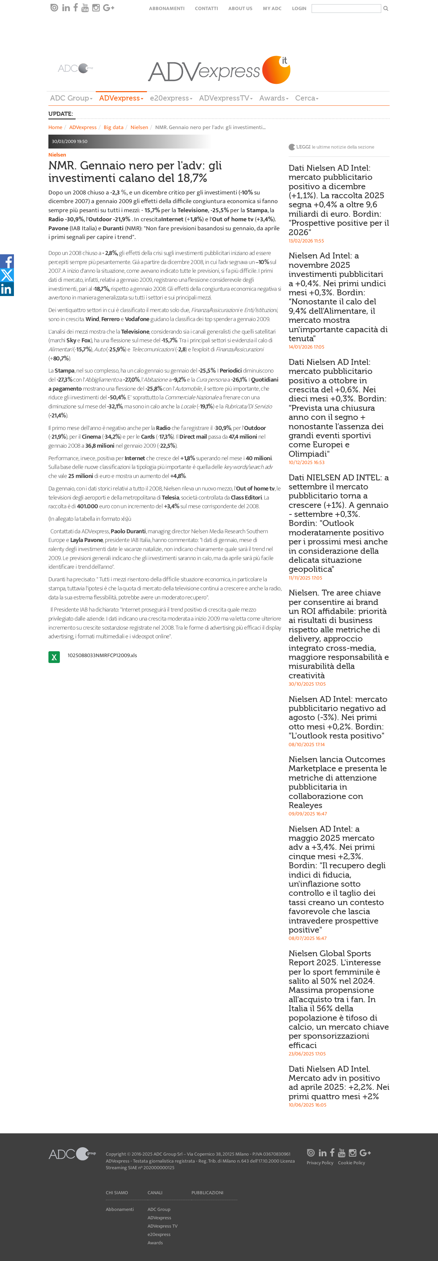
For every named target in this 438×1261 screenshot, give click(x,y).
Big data (114, 127)
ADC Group (71, 98)
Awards (274, 98)
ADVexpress (121, 98)
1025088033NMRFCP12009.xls (102, 655)
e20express (171, 98)
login (299, 8)
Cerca (307, 98)
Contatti (206, 8)
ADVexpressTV (226, 98)
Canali (155, 1193)
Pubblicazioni (207, 1193)
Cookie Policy (351, 1163)
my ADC (272, 8)
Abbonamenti (167, 8)
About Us (240, 8)
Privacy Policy (320, 1163)
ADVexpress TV (163, 1226)
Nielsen (139, 127)
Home (55, 127)
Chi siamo (117, 1193)
